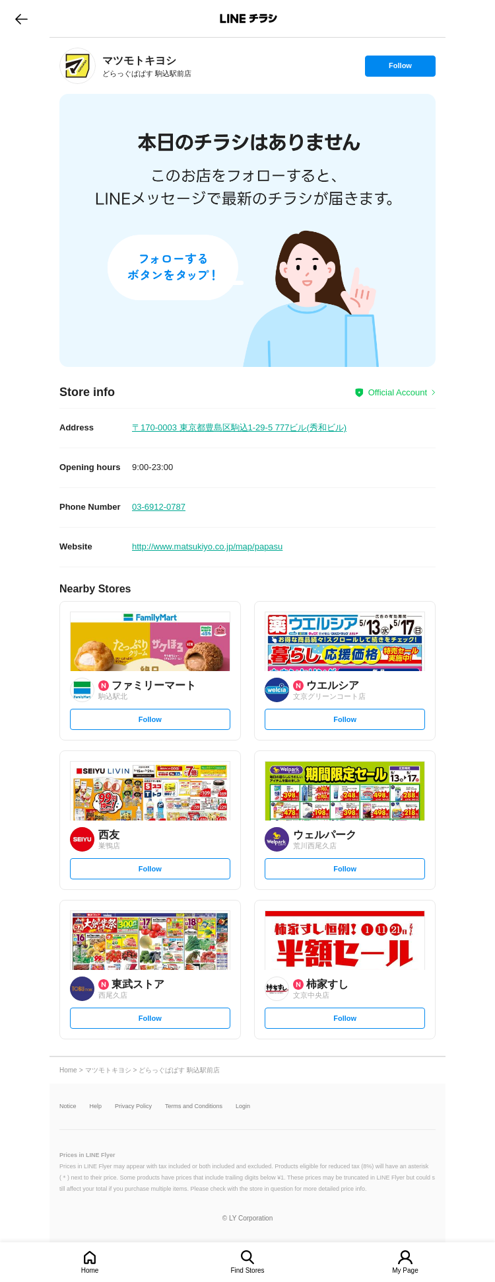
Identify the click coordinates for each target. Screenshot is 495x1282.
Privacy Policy (133, 1106)
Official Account (397, 392)
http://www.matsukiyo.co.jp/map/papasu (207, 546)
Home (90, 1270)
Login (243, 1106)
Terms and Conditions (193, 1106)
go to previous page (21, 18)
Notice (68, 1106)
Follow (400, 69)
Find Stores (247, 1270)
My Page (405, 1270)
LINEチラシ (248, 18)
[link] (77, 66)
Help (96, 1106)
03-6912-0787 (158, 507)
